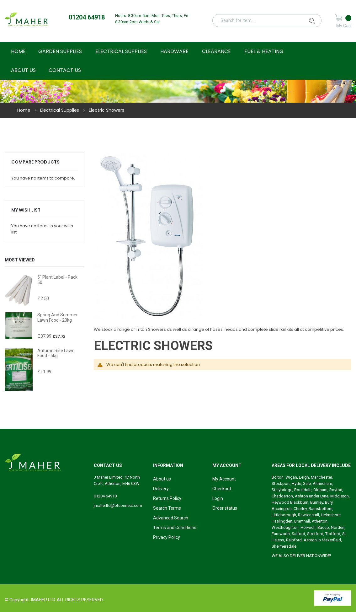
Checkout (221, 488)
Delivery (161, 488)
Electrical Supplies (60, 110)
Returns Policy (167, 498)
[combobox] (271, 20)
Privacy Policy (166, 537)
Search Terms (167, 508)
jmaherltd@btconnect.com (118, 505)
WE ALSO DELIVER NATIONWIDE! (301, 555)
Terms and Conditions (174, 527)
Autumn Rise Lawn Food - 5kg (56, 353)
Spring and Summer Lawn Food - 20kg (57, 317)
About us (162, 478)
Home (24, 110)
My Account (224, 478)
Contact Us (65, 70)
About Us (23, 70)
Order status (224, 508)
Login (217, 498)
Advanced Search (170, 517)
